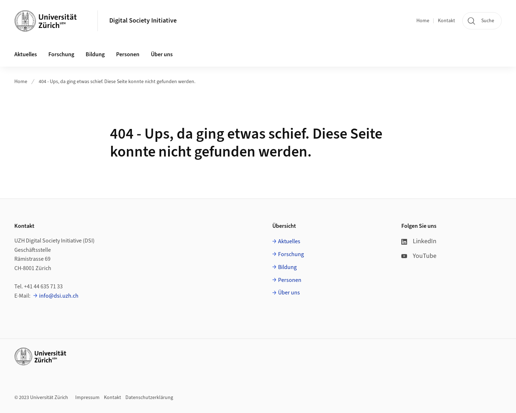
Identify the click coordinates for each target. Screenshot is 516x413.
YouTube (418, 255)
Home (422, 20)
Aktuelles (289, 241)
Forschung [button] (61, 54)
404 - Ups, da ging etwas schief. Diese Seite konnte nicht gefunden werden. (117, 81)
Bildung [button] (95, 54)
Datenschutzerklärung (149, 397)
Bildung (287, 267)
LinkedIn (418, 241)
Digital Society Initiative (143, 20)
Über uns (289, 293)
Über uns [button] (162, 54)
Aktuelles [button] (25, 54)
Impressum (87, 397)
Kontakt (446, 20)
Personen (289, 280)
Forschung (291, 254)
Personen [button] (127, 54)
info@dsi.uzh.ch (58, 296)
